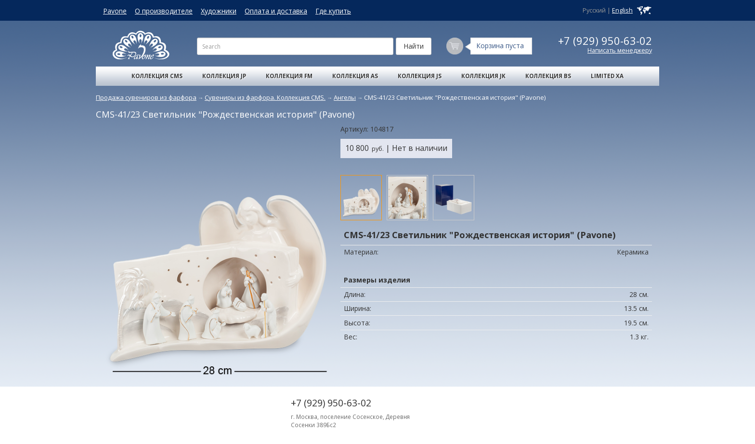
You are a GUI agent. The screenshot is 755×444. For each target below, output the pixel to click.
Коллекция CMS (156, 76)
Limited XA (607, 76)
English (622, 10)
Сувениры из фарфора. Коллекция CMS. (265, 97)
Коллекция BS (548, 76)
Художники (218, 10)
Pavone (115, 10)
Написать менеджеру (619, 50)
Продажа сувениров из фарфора (146, 97)
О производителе (164, 10)
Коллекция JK (483, 76)
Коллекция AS (355, 76)
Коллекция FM (289, 76)
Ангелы (345, 97)
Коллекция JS (420, 76)
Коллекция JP (224, 76)
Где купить (333, 10)
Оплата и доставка (276, 10)
